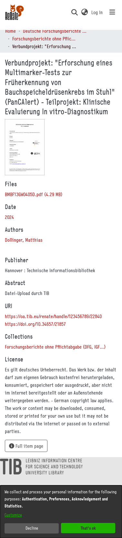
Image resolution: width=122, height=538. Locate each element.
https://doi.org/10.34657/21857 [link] (35, 324)
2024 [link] (9, 217)
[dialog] (61, 511)
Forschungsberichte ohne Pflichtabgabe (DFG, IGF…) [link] (44, 38)
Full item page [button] (26, 446)
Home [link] (10, 31)
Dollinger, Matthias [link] (24, 240)
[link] (33, 194)
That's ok (88, 528)
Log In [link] (97, 12)
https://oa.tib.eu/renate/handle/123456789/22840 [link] (53, 316)
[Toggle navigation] (112, 12)
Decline (31, 528)
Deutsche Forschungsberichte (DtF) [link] (55, 31)
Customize (13, 514)
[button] (74, 12)
